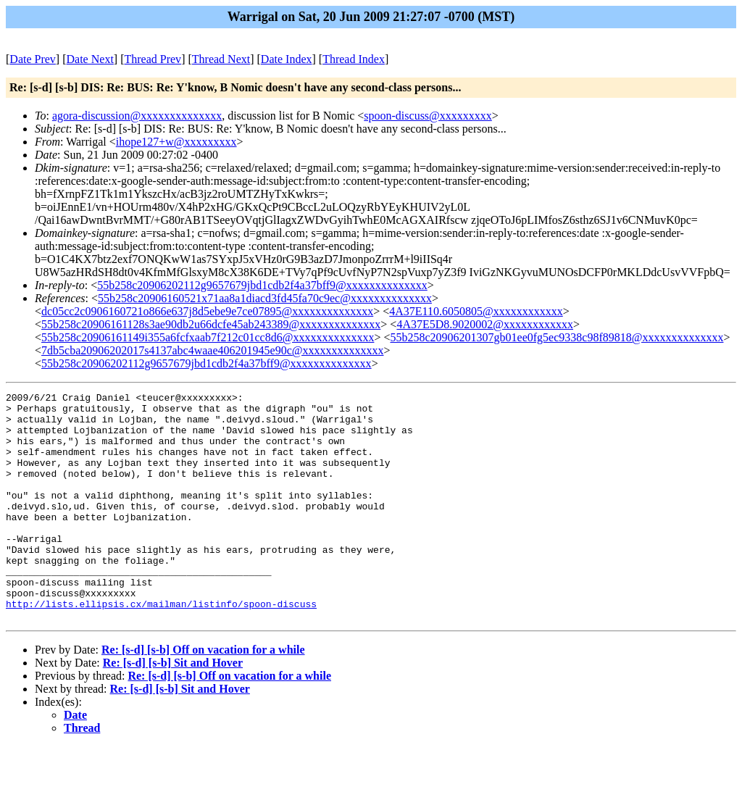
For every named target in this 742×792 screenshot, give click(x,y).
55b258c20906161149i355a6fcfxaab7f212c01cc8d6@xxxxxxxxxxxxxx (207, 337)
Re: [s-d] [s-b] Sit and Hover (173, 708)
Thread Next (221, 59)
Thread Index (353, 59)
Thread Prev (152, 59)
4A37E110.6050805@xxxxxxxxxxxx (475, 311)
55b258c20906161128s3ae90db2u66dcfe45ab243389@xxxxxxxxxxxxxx (210, 324)
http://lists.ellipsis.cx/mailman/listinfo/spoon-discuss (161, 647)
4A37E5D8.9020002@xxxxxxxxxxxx (484, 324)
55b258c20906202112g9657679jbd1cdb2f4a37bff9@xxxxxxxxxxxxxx (262, 285)
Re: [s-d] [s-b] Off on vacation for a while (203, 695)
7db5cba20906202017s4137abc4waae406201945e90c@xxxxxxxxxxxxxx (212, 350)
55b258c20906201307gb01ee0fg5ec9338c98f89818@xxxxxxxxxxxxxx (556, 337)
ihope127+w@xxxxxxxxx (176, 142)
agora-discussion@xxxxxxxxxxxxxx (137, 115)
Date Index (286, 59)
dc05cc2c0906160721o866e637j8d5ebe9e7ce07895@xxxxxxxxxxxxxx (207, 311)
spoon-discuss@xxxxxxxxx (428, 115)
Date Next (90, 59)
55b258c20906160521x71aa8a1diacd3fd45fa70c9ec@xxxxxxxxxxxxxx (265, 298)
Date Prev (32, 59)
